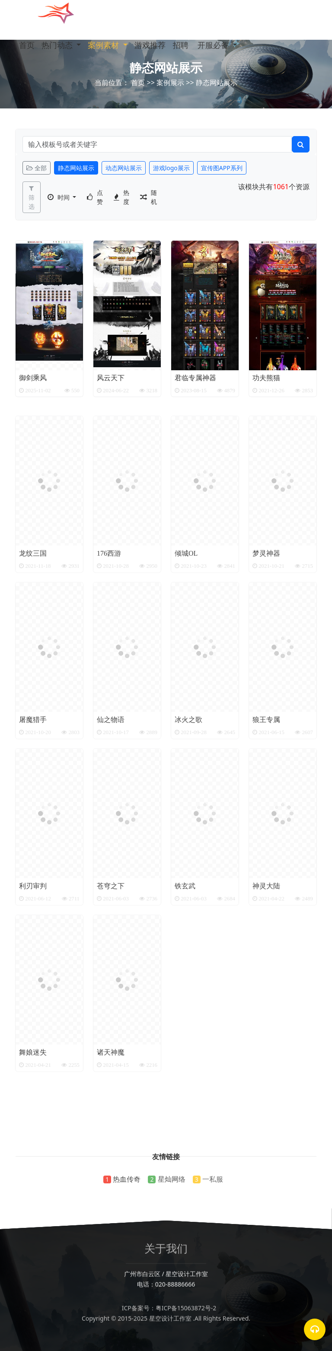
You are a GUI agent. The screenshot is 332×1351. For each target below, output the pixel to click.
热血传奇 (126, 1179)
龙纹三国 (33, 620)
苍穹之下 (110, 953)
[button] (255, 45)
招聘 (187, 45)
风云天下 (110, 381)
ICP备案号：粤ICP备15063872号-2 (166, 1320)
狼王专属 (266, 787)
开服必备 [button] (234, 45)
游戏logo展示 (171, 168)
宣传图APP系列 (222, 168)
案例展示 (170, 82)
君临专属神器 (195, 381)
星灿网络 (171, 1179)
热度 (126, 197)
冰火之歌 (188, 787)
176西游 (109, 620)
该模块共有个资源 (274, 186)
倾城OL (186, 620)
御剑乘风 (33, 381)
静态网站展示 (166, 67)
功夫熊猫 (266, 381)
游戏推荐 (157, 45)
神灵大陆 (266, 953)
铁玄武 (185, 953)
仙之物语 (110, 787)
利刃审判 (33, 953)
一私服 (212, 1179)
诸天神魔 (110, 1119)
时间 (64, 197)
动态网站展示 (123, 168)
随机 (154, 197)
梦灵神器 (266, 620)
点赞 (100, 197)
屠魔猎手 (33, 787)
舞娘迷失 (33, 1119)
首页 (27, 45)
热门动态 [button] (60, 45)
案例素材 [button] (110, 45)
